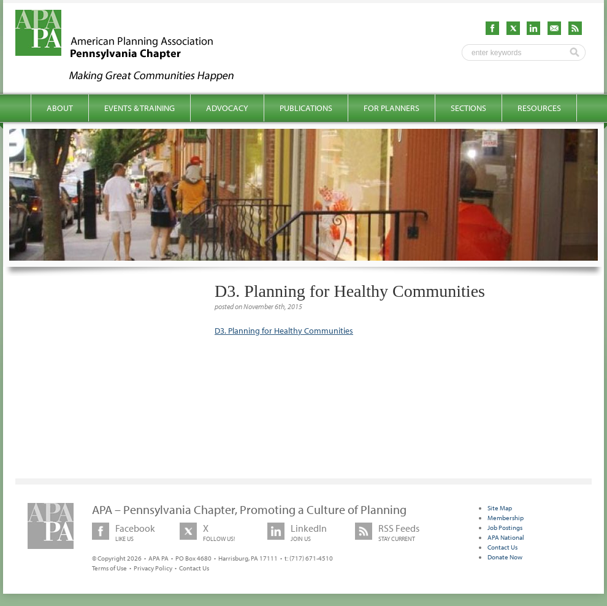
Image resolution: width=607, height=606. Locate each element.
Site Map (499, 508)
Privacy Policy (153, 568)
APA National (505, 537)
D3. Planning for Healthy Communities (284, 330)
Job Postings (504, 527)
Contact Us (194, 568)
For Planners (391, 107)
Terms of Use (109, 568)
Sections (468, 107)
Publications (306, 107)
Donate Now (504, 557)
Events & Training (139, 107)
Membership (505, 517)
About (60, 107)
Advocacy (227, 107)
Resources (539, 107)
